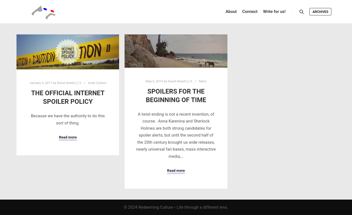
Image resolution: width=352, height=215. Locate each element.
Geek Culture (97, 83)
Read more (68, 137)
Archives (320, 12)
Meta (202, 81)
